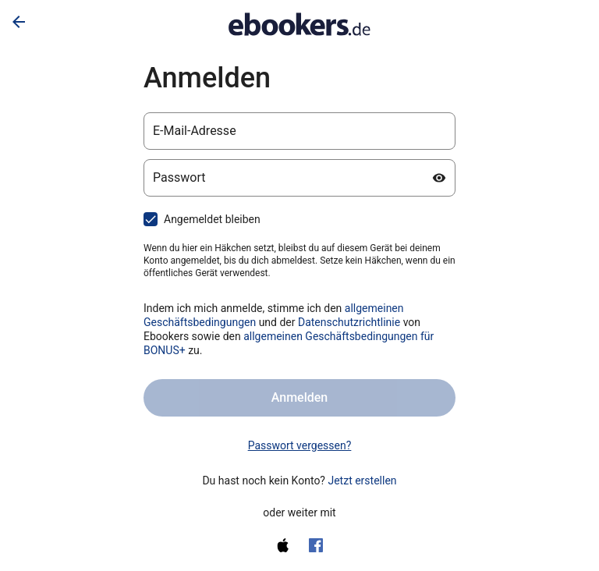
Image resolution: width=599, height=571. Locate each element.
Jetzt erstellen (362, 480)
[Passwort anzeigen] (439, 178)
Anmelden (299, 397)
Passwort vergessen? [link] (300, 445)
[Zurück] (18, 22)
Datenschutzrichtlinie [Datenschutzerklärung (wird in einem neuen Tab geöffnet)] (349, 322)
